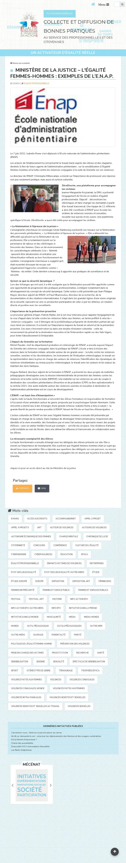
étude (95, 572)
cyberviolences (43, 554)
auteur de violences (61, 527)
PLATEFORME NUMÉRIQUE (60, 13)
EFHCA (84, 554)
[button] (12, 785)
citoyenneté (18, 545)
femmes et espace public (56, 590)
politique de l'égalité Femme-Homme (31, 643)
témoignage (66, 670)
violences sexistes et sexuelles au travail (35, 706)
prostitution (60, 652)
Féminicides (105, 581)
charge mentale (68, 536)
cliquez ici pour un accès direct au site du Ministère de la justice (43, 468)
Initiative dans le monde (25, 617)
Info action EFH (79, 599)
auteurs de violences (94, 527)
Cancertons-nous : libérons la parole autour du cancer (36, 732)
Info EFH (56, 608)
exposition (58, 581)
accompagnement (66, 518)
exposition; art (81, 581)
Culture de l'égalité (86, 545)
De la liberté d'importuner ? (24, 739)
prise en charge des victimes (27, 652)
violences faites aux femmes (69, 688)
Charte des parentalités (22, 743)
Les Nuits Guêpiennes (21, 750)
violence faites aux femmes (26, 679)
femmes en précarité (22, 590)
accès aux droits (37, 518)
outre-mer (96, 626)
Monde (15, 626)
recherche (82, 652)
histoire (57, 599)
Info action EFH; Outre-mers (27, 608)
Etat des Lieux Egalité (23, 572)
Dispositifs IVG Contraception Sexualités (30, 746)
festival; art (36, 599)
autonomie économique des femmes (31, 536)
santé (100, 652)
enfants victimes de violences (64, 563)
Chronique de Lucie (97, 536)
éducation (67, 554)
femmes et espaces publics (93, 590)
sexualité (58, 661)
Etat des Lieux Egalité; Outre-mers (64, 572)
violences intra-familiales (26, 697)
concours (39, 545)
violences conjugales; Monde (27, 688)
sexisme (40, 661)
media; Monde (91, 617)
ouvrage (38, 634)
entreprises (96, 563)
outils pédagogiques (69, 626)
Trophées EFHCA (90, 670)
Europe (39, 581)
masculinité (54, 617)
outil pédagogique (38, 626)
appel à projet (92, 518)
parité (77, 634)
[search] (117, 4)
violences (55, 679)
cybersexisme (18, 554)
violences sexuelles (79, 706)
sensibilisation (19, 661)
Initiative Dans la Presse (83, 608)
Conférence (60, 545)
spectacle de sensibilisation (89, 661)
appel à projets (20, 527)
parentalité (58, 634)
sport (14, 670)
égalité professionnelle (36, 83)
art (39, 527)
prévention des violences (74, 643)
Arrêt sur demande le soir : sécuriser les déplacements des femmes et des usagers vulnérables (56, 736)
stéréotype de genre (38, 670)
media (72, 617)
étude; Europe (19, 581)
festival (16, 599)
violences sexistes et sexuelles (67, 697)
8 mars (15, 518)
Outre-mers (18, 634)
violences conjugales (82, 679)
